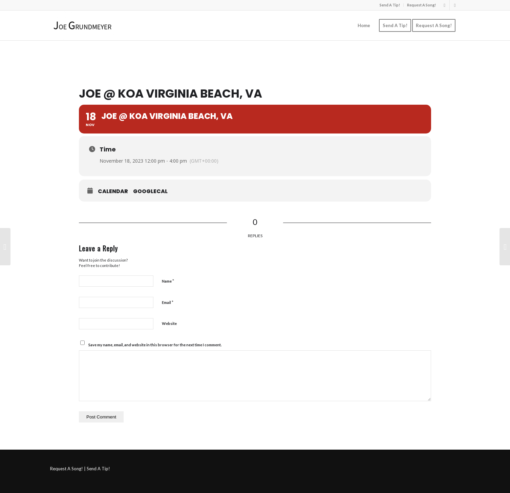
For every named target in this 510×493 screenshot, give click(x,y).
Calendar (113, 191)
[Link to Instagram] (444, 5)
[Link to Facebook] (455, 5)
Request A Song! (421, 5)
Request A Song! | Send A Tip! (80, 468)
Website (169, 323)
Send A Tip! (390, 5)
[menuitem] (390, 5)
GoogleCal (150, 191)
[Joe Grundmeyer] (82, 25)
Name (168, 281)
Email (167, 302)
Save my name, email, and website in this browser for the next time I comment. (154, 345)
